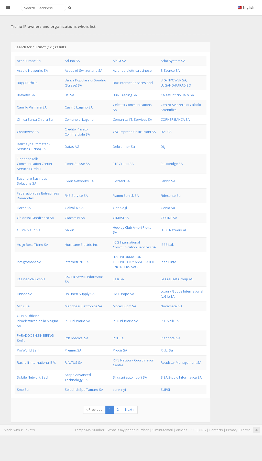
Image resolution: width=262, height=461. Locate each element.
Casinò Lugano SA (79, 107)
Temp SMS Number (89, 430)
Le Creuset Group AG (177, 279)
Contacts (216, 430)
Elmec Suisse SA (77, 163)
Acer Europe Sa (29, 60)
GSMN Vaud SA (28, 230)
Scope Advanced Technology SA (78, 377)
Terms (245, 430)
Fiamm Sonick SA (126, 195)
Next (129, 409)
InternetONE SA (77, 262)
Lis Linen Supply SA (79, 294)
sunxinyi (119, 389)
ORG (202, 430)
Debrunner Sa (124, 146)
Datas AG (72, 146)
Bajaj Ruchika (27, 82)
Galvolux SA (74, 207)
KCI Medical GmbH (31, 279)
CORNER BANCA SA (175, 119)
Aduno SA (72, 60)
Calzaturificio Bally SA (177, 95)
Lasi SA (118, 279)
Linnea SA (24, 294)
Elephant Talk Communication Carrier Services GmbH (34, 163)
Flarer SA (24, 207)
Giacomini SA (75, 217)
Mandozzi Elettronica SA (83, 306)
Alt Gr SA (119, 60)
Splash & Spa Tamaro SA (84, 389)
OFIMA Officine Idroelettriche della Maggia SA (37, 320)
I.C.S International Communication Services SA (134, 244)
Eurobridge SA (172, 163)
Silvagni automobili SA (130, 377)
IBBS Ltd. (167, 244)
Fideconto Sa (171, 195)
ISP (193, 430)
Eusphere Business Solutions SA (32, 181)
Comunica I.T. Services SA (132, 119)
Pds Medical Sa (76, 338)
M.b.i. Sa (23, 306)
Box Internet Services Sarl (133, 82)
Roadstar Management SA (181, 362)
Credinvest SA (28, 131)
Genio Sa (168, 207)
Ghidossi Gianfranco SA (35, 217)
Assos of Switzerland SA (83, 70)
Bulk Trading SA (125, 95)
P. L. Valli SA (170, 321)
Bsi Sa (69, 95)
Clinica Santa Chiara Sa (35, 119)
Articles (181, 430)
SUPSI (165, 389)
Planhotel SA (170, 338)
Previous (94, 409)
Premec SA (73, 350)
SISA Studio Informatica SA (181, 377)
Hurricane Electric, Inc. (81, 244)
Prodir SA (120, 350)
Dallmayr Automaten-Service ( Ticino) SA (33, 146)
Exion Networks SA (79, 181)
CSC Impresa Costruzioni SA (134, 131)
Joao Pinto (168, 262)
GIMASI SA (121, 217)
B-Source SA (170, 70)
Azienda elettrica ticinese (132, 70)
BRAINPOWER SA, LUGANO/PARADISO (176, 82)
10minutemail (162, 430)
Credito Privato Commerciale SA (77, 131)
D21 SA (166, 131)
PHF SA (118, 338)
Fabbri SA (168, 181)
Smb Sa (23, 389)
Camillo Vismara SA (32, 107)
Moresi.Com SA (124, 306)
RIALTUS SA (73, 362)
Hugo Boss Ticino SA (32, 244)
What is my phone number (128, 430)
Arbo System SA (173, 60)
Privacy (231, 430)
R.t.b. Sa (167, 350)
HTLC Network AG (174, 230)
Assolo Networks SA (32, 70)
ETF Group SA (123, 163)
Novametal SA (171, 306)
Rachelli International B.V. (36, 362)
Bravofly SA (26, 95)
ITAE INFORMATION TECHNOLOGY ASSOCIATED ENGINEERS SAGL (133, 261)
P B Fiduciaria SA (77, 321)
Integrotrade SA (29, 262)
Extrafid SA (121, 181)
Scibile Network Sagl (32, 377)
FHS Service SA (76, 195)
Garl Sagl (120, 207)
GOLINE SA (169, 217)
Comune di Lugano (79, 119)
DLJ (163, 146)
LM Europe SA (123, 294)
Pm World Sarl (28, 350)
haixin (69, 230)
